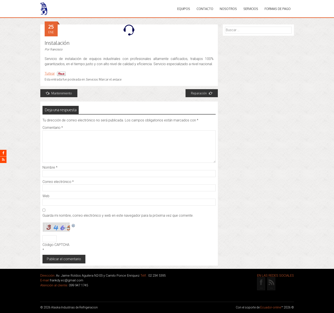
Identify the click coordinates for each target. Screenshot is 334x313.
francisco (56, 49)
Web (45, 196)
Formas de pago (278, 9)
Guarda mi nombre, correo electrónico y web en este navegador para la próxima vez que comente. (118, 215)
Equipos (183, 9)
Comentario (52, 128)
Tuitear (50, 73)
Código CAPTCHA (55, 245)
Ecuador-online (270, 307)
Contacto (205, 9)
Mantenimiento (59, 93)
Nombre (49, 167)
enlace (116, 79)
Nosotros (228, 9)
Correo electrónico (58, 182)
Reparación (201, 93)
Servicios (250, 9)
